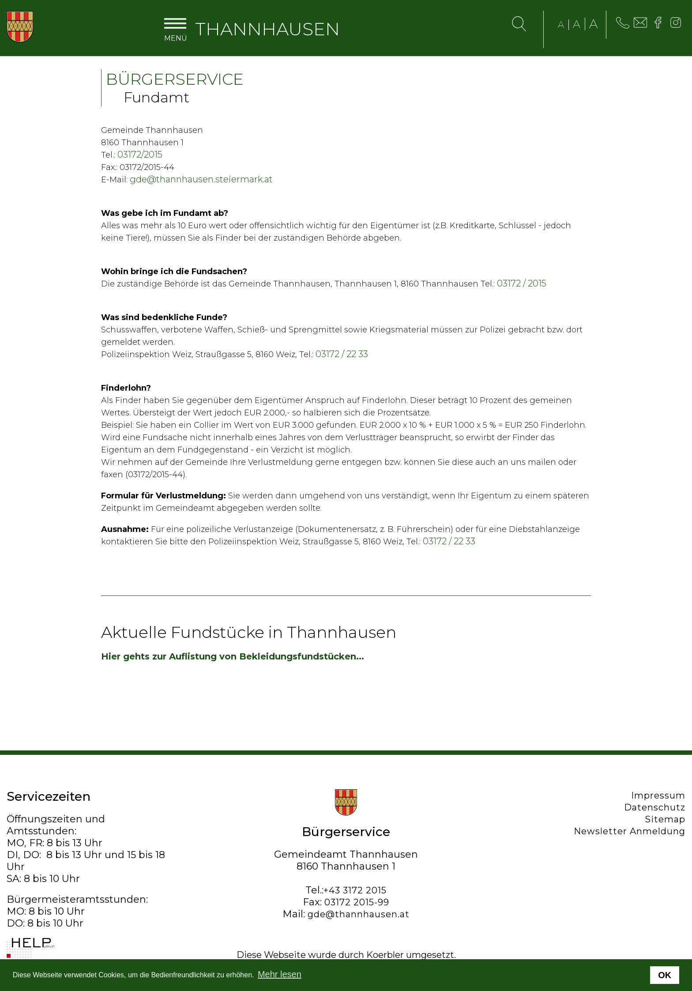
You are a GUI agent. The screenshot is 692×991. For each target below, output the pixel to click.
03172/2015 (139, 154)
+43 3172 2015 (355, 890)
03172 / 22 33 (342, 354)
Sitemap (665, 819)
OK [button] (664, 975)
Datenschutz (654, 807)
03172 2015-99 (356, 902)
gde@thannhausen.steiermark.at (201, 179)
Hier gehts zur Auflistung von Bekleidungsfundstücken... (232, 656)
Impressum (658, 795)
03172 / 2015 (521, 283)
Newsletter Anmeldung (629, 831)
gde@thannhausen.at (359, 914)
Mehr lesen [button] (279, 974)
